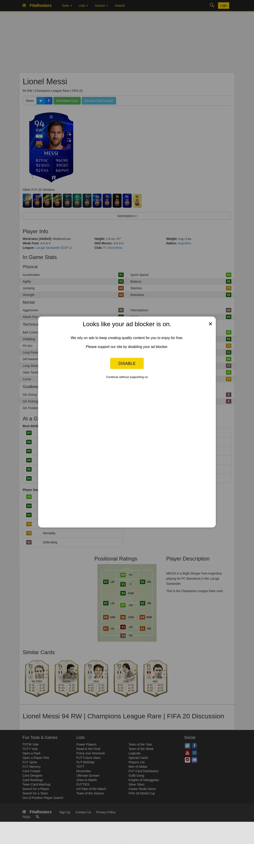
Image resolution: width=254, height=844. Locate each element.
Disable (127, 363)
